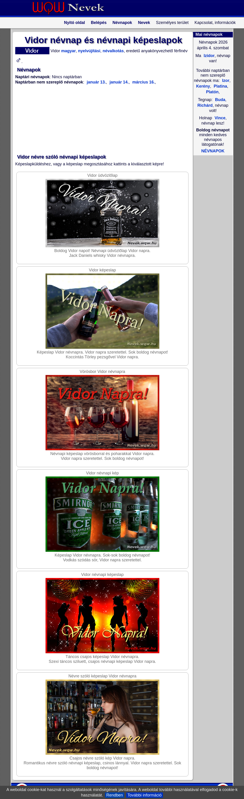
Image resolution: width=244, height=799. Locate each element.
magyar (68, 51)
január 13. (96, 82)
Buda (220, 99)
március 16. (143, 82)
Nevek (144, 22)
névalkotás (113, 51)
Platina (220, 86)
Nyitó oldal (74, 22)
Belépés (99, 22)
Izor (225, 80)
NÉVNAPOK (212, 151)
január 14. (118, 82)
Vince (220, 118)
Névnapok (122, 22)
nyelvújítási (88, 51)
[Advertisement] (100, 119)
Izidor (209, 55)
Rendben (114, 795)
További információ (144, 795)
